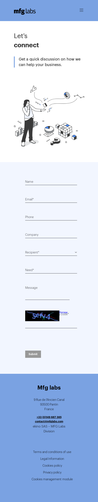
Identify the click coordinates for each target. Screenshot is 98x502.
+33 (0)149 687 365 (49, 417)
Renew (63, 312)
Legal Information (52, 459)
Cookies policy (52, 465)
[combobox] (51, 252)
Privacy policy (52, 472)
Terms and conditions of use (52, 452)
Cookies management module (52, 479)
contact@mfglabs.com (49, 421)
